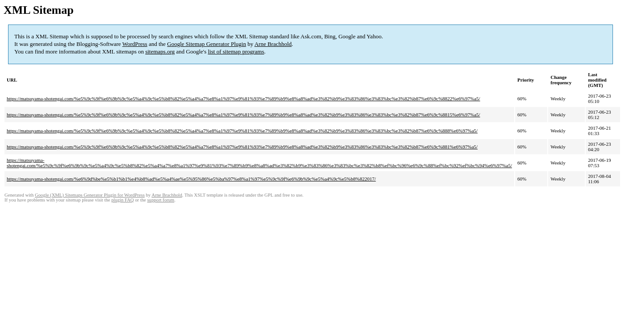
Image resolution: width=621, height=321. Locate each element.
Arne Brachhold (272, 44)
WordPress (134, 44)
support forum (160, 200)
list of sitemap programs (236, 51)
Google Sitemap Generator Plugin (206, 44)
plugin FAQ (122, 200)
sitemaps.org (160, 51)
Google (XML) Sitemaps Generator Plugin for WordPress (90, 195)
